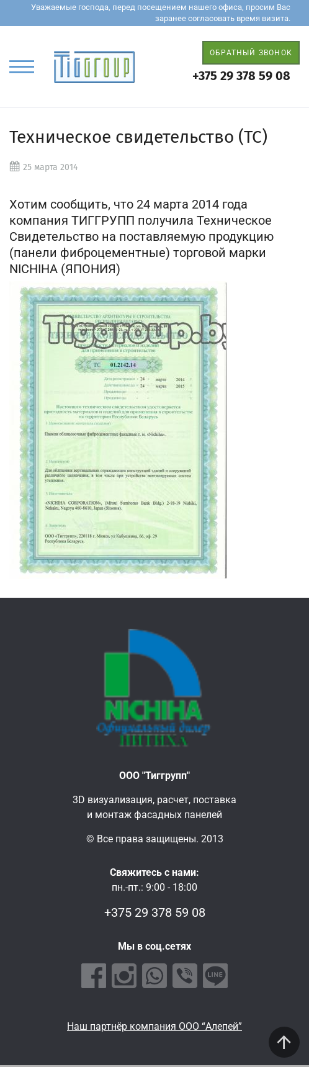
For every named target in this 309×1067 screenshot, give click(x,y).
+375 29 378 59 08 (241, 75)
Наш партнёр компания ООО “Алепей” (154, 1026)
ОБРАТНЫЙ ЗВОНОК (251, 52)
